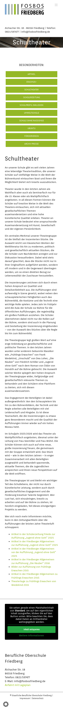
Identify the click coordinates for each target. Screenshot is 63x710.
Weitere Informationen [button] (31, 635)
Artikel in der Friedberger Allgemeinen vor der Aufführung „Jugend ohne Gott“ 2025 (33, 552)
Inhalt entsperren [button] (32, 629)
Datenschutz (38, 698)
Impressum (25, 698)
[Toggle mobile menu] (56, 5)
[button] (6, 704)
